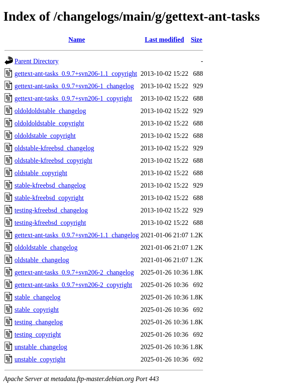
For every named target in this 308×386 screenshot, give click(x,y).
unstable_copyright (40, 359)
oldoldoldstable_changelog (50, 110)
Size (196, 39)
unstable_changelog (41, 346)
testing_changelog (39, 322)
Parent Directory (36, 61)
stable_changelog (38, 297)
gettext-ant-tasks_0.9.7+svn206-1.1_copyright (76, 73)
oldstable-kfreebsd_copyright (53, 160)
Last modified (164, 39)
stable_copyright (37, 309)
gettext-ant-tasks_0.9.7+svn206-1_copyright (73, 98)
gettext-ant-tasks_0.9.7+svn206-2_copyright (73, 284)
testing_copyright (38, 334)
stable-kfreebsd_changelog (50, 185)
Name (76, 39)
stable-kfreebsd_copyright (49, 197)
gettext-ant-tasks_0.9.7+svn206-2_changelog (74, 272)
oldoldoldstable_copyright (49, 123)
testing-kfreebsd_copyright (50, 222)
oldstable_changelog (42, 259)
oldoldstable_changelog (46, 247)
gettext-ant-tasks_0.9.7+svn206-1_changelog (74, 85)
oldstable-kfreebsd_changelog (54, 148)
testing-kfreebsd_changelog (51, 210)
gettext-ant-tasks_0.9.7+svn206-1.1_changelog (77, 235)
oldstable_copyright (41, 172)
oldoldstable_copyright (45, 135)
